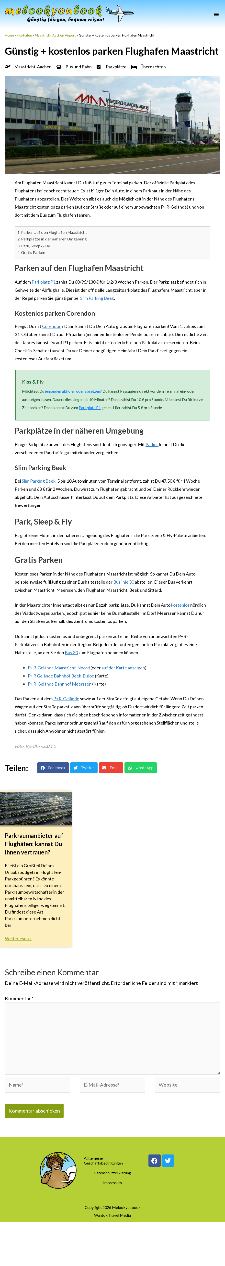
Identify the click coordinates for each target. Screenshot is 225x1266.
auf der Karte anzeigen (123, 667)
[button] (216, 14)
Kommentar (19, 998)
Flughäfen (24, 35)
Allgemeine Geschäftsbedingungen (103, 1161)
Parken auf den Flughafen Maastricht (54, 232)
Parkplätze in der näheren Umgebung (54, 238)
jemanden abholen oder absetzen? (73, 391)
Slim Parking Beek (97, 298)
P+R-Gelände (66, 698)
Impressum (112, 1183)
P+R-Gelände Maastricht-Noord (59, 667)
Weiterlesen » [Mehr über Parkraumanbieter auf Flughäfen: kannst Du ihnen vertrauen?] (18, 938)
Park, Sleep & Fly (35, 245)
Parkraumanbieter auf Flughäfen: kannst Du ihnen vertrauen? (34, 843)
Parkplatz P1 (44, 281)
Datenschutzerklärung (112, 1173)
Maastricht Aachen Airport (55, 35)
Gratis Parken (33, 252)
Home (9, 35)
